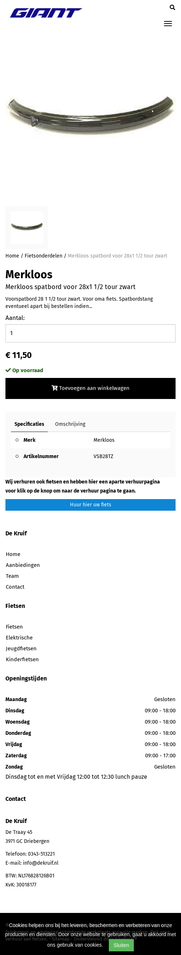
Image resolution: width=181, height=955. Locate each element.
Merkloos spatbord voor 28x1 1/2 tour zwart (117, 256)
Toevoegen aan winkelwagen (90, 388)
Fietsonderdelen (43, 256)
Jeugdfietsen (21, 648)
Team (12, 576)
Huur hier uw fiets (90, 505)
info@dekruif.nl (40, 863)
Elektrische (19, 637)
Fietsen (14, 626)
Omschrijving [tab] (70, 424)
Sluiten (121, 945)
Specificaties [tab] (29, 424)
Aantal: (15, 318)
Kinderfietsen (22, 659)
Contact (15, 587)
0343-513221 (41, 854)
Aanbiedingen (23, 565)
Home (12, 256)
